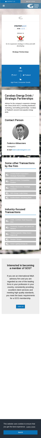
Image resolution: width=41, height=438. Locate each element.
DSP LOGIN (31, 1)
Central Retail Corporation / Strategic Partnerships (19, 175)
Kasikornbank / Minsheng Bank (20, 197)
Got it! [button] (20, 432)
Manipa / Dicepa (15, 239)
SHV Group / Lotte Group (19, 193)
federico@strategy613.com (21, 150)
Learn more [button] (30, 427)
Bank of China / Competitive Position (19, 181)
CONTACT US (10, 1)
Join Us (20, 306)
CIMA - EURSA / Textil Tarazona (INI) (21, 221)
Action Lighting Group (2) (18, 244)
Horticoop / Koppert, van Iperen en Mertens (22, 227)
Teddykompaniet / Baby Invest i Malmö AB (21, 234)
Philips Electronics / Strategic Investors (20, 188)
